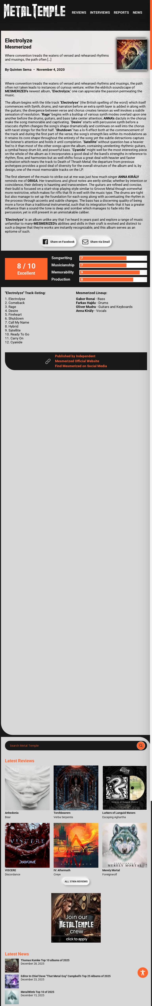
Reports (121, 12)
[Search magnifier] (141, 745)
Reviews (79, 12)
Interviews (100, 12)
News (137, 12)
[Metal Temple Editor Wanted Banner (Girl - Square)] (76, 941)
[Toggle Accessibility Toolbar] (142, 972)
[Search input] (72, 745)
